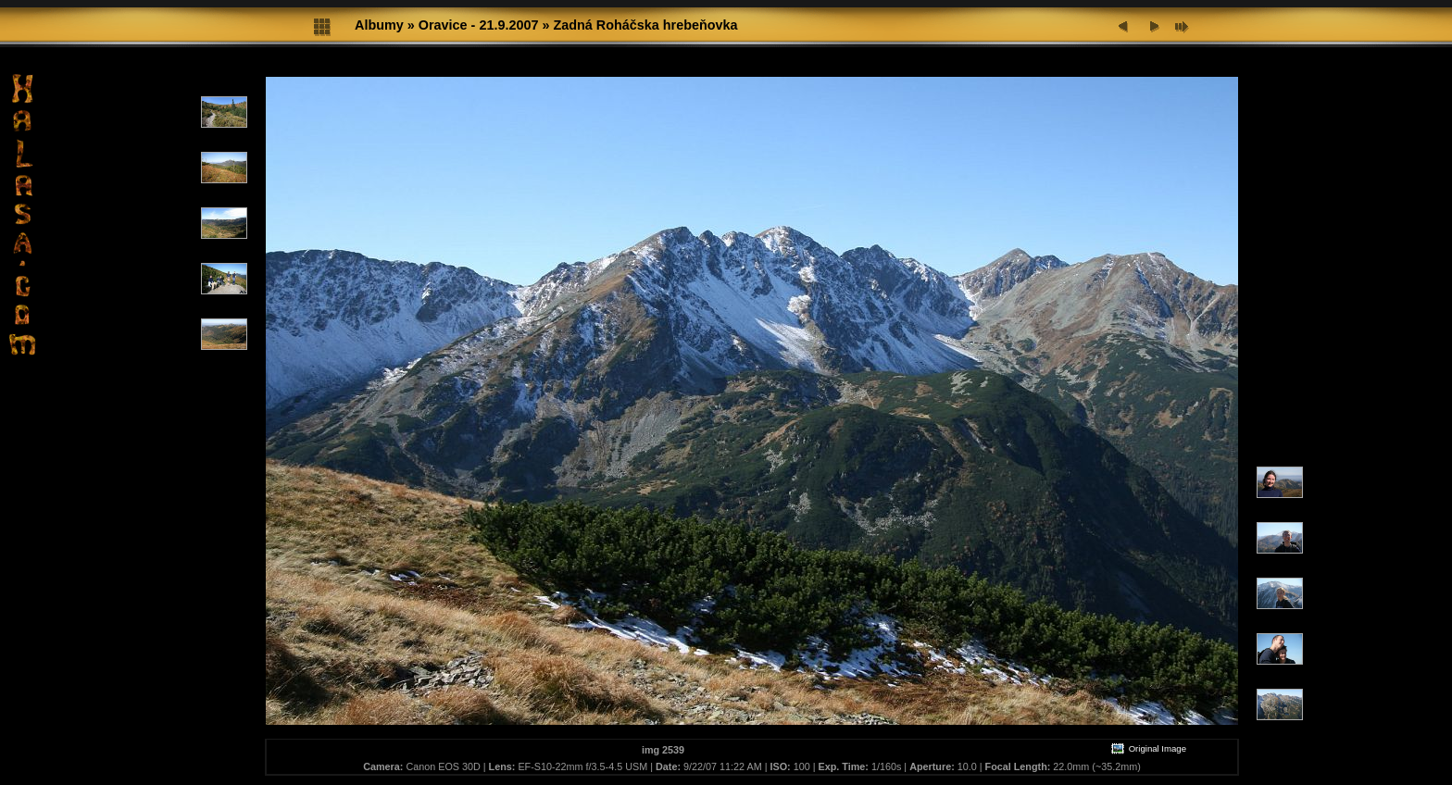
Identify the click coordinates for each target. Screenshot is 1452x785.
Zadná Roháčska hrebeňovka (645, 25)
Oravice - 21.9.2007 (479, 25)
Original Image (1148, 748)
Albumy (379, 25)
